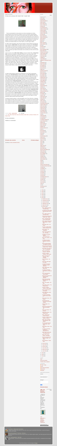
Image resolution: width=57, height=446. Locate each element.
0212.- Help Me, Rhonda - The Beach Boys (46, 208)
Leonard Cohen (43, 112)
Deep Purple (42, 63)
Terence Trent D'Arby (44, 164)
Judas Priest (42, 108)
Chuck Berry (42, 56)
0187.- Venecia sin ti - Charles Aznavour (46, 315)
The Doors (42, 171)
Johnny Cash (42, 107)
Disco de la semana (20, 114)
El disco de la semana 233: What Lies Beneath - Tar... (47, 307)
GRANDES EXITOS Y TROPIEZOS (42, 421)
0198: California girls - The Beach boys (46, 268)
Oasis (41, 134)
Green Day (42, 88)
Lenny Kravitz (42, 111)
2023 (42, 194)
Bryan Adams (42, 50)
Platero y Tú (42, 140)
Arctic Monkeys (43, 31)
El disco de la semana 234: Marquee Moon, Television (47, 276)
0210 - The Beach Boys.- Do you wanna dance (46, 219)
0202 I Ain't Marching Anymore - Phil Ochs (46, 251)
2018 (42, 355)
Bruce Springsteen (43, 49)
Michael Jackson (43, 127)
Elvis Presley (42, 73)
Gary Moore (42, 82)
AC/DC (41, 18)
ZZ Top (41, 187)
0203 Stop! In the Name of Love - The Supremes (46, 249)
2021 (42, 197)
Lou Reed (42, 118)
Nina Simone (42, 131)
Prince (41, 141)
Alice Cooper (42, 23)
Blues (11, 114)
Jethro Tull (42, 100)
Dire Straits (42, 66)
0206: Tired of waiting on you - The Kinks (46, 232)
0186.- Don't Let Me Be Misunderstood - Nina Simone (46, 320)
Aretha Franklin (43, 33)
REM (41, 144)
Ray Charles (42, 148)
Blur (41, 45)
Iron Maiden (42, 93)
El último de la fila (43, 70)
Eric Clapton (42, 74)
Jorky (42, 366)
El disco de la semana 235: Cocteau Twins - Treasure (47, 246)
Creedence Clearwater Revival (45, 60)
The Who (42, 179)
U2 (40, 184)
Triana (41, 183)
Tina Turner (42, 182)
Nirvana (41, 133)
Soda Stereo (42, 157)
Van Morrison (42, 186)
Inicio (23, 140)
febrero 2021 (44, 349)
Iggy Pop (41, 92)
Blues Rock (14, 114)
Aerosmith (42, 19)
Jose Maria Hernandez (45, 367)
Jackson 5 (42, 95)
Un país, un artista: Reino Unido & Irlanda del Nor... (47, 227)
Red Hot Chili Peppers (44, 149)
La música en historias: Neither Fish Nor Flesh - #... (46, 295)
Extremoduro (42, 76)
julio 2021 (44, 206)
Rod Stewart (42, 152)
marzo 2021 (44, 347)
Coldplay (41, 57)
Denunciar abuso (44, 387)
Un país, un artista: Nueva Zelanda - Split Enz (46, 318)
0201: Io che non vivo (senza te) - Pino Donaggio (46, 256)
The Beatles (42, 168)
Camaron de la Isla (43, 52)
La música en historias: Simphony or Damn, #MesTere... (46, 265)
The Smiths (42, 178)
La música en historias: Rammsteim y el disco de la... (47, 270)
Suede (41, 161)
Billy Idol (41, 39)
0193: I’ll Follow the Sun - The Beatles (46, 290)
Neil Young (42, 130)
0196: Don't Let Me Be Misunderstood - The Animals (46, 280)
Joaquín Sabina (43, 104)
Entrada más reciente (10, 140)
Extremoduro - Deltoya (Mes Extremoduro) (15, 429)
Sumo (41, 163)
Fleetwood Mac (43, 77)
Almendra (42, 26)
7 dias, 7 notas (10, 4)
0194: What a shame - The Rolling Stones (47, 285)
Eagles (41, 69)
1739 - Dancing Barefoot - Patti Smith (14, 437)
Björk (41, 41)
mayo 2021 (44, 344)
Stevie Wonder (42, 159)
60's (8, 114)
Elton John (42, 72)
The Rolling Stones (43, 176)
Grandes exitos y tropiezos (45, 361)
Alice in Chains (43, 24)
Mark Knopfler (42, 123)
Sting (41, 160)
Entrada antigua (35, 140)
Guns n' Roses (42, 89)
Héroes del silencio (43, 91)
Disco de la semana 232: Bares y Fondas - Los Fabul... (46, 338)
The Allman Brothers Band (44, 165)
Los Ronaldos (42, 116)
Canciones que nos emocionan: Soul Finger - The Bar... (47, 301)
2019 (42, 354)
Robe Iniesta (42, 150)
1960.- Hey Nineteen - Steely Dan (42, 391)
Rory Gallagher (43, 153)
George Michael (43, 85)
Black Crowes (42, 42)
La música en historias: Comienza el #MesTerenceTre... (46, 329)
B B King (41, 34)
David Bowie (42, 62)
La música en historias (33, 114)
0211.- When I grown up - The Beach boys (46, 214)
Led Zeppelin (42, 110)
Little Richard (42, 115)
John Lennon (42, 106)
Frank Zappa (42, 80)
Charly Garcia (42, 54)
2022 (42, 196)
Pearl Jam (42, 137)
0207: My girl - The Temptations (45, 230)
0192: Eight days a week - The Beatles (46, 293)
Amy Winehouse (43, 27)
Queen (41, 142)
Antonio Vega (42, 30)
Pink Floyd (42, 138)
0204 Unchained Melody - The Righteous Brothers (46, 244)
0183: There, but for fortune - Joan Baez (46, 335)
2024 (42, 193)
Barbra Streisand (43, 37)
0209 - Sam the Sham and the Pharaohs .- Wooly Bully (46, 222)
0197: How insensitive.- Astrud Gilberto (46, 274)
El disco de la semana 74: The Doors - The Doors (17, 433)
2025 (42, 191)
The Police (42, 175)
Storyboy (42, 370)
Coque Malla (42, 58)
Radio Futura (42, 145)
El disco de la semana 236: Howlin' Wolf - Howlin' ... (47, 217)
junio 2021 (44, 343)
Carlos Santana (43, 53)
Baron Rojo (42, 38)
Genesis (41, 84)
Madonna (42, 122)
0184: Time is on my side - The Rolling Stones (46, 333)
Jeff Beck (42, 99)
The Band (42, 167)
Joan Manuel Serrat (43, 103)
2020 (42, 352)
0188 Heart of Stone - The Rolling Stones (46, 313)
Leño (41, 114)
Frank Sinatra (42, 78)
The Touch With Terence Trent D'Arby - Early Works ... (46, 324)
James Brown (42, 96)
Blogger (36, 443)
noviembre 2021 (45, 200)
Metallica (41, 126)
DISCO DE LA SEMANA (42, 419)
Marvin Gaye (42, 125)
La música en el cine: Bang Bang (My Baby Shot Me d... (47, 211)
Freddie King (42, 81)
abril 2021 (44, 346)
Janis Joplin (42, 97)
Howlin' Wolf (26, 114)
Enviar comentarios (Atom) (15, 142)
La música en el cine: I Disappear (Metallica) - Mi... (46, 241)
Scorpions (42, 156)
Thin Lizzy (42, 180)
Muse (41, 129)
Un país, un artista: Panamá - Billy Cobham (46, 288)
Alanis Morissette (43, 20)
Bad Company (42, 35)
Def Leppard (42, 65)
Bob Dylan (42, 46)
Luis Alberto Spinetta (44, 119)
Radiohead (42, 146)
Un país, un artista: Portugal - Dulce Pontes (46, 254)
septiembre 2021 (45, 203)
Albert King (42, 22)
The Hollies (42, 172)
